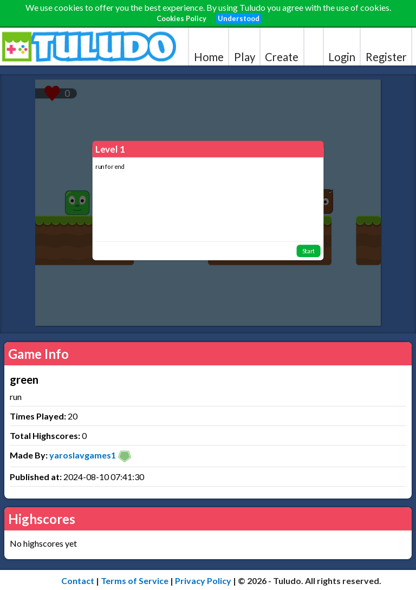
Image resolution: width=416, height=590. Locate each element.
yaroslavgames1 (82, 455)
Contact (77, 580)
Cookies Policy (181, 18)
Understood (238, 18)
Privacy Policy (203, 580)
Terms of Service (134, 580)
